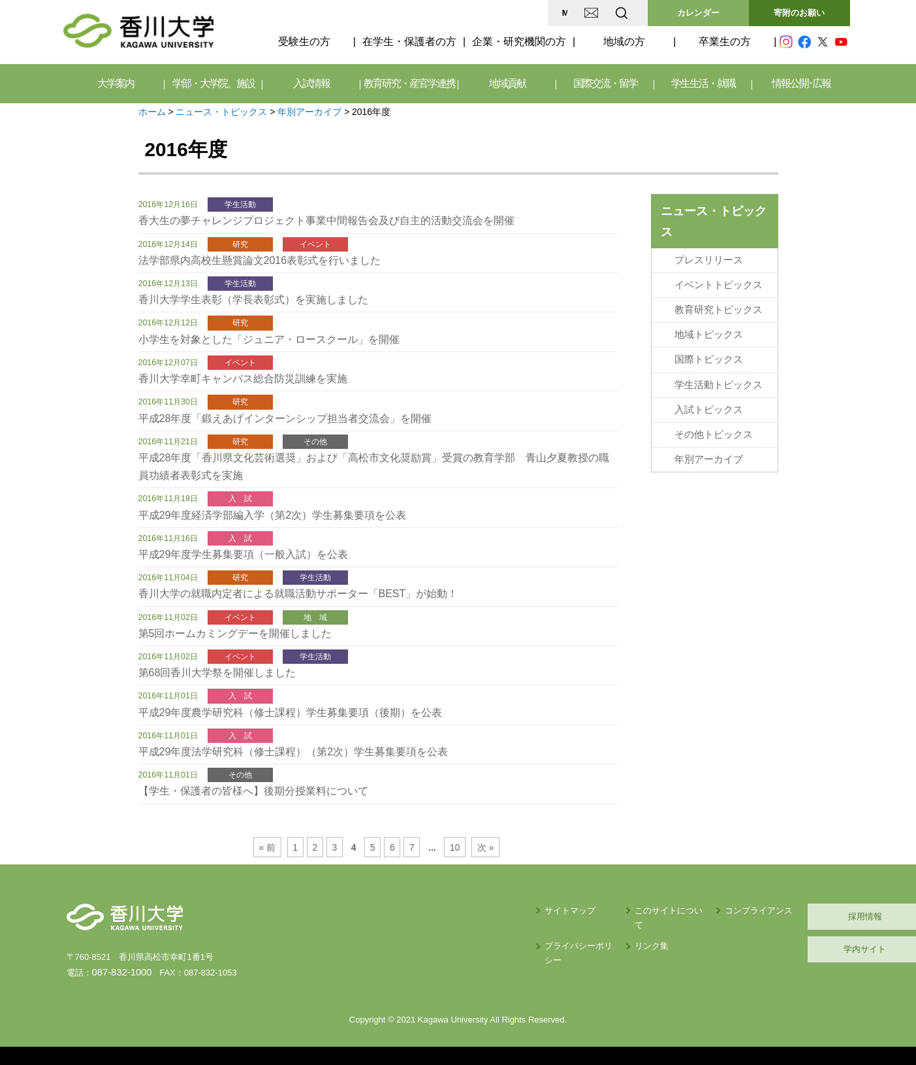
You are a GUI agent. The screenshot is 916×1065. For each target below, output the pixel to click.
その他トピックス (713, 425)
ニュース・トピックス (221, 111)
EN (569, 13)
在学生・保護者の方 (409, 41)
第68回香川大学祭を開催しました (217, 672)
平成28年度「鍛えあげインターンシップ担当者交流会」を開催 (285, 418)
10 (451, 847)
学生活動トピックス (718, 377)
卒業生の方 (725, 41)
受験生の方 (304, 41)
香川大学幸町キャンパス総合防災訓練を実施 (242, 378)
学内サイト (787, 949)
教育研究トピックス (718, 306)
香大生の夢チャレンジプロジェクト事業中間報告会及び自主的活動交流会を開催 (326, 220)
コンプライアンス (660, 910)
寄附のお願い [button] (799, 13)
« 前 (272, 847)
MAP (466, 13)
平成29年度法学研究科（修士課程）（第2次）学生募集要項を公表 (293, 751)
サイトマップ (439, 910)
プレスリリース (708, 259)
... (430, 847)
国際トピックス (708, 354)
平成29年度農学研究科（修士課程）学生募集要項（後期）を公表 (290, 712)
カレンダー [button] (698, 13)
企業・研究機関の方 (519, 41)
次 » (480, 847)
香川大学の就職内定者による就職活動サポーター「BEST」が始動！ (298, 593)
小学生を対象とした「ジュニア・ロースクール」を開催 (269, 339)
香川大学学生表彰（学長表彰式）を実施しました (253, 299)
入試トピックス (708, 402)
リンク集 (537, 931)
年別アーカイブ (309, 111)
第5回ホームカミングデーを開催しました (235, 633)
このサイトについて (558, 910)
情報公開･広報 (801, 83)
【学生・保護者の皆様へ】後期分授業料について (253, 790)
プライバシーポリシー (456, 931)
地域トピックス (708, 330)
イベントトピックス (718, 283)
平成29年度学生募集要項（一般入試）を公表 (243, 554)
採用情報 (788, 916)
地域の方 (624, 41)
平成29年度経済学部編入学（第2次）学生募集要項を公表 (272, 515)
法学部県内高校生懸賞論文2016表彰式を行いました (259, 260)
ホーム (152, 111)
